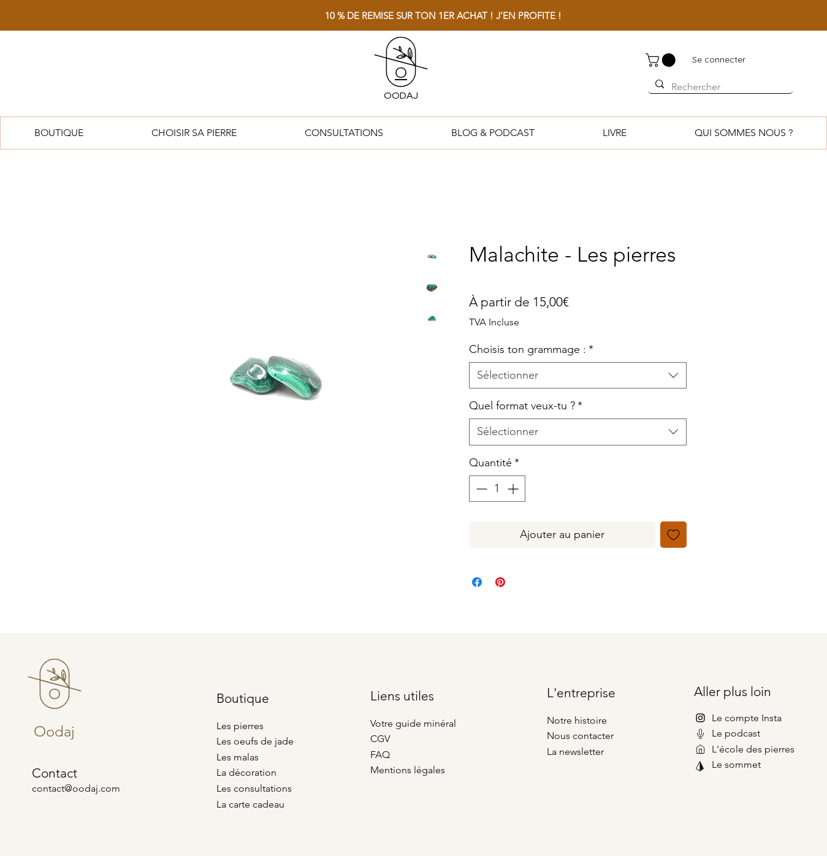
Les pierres (240, 726)
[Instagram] (700, 718)
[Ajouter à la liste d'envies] (673, 534)
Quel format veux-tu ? (525, 405)
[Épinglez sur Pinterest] (500, 582)
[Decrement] (480, 488)
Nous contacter (580, 735)
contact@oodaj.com (76, 788)
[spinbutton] (497, 488)
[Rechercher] (719, 87)
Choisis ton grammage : (531, 349)
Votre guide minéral (413, 723)
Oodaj (54, 731)
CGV (380, 738)
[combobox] (578, 375)
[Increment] (514, 488)
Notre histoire (577, 720)
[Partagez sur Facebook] (477, 582)
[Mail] (700, 734)
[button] (662, 60)
